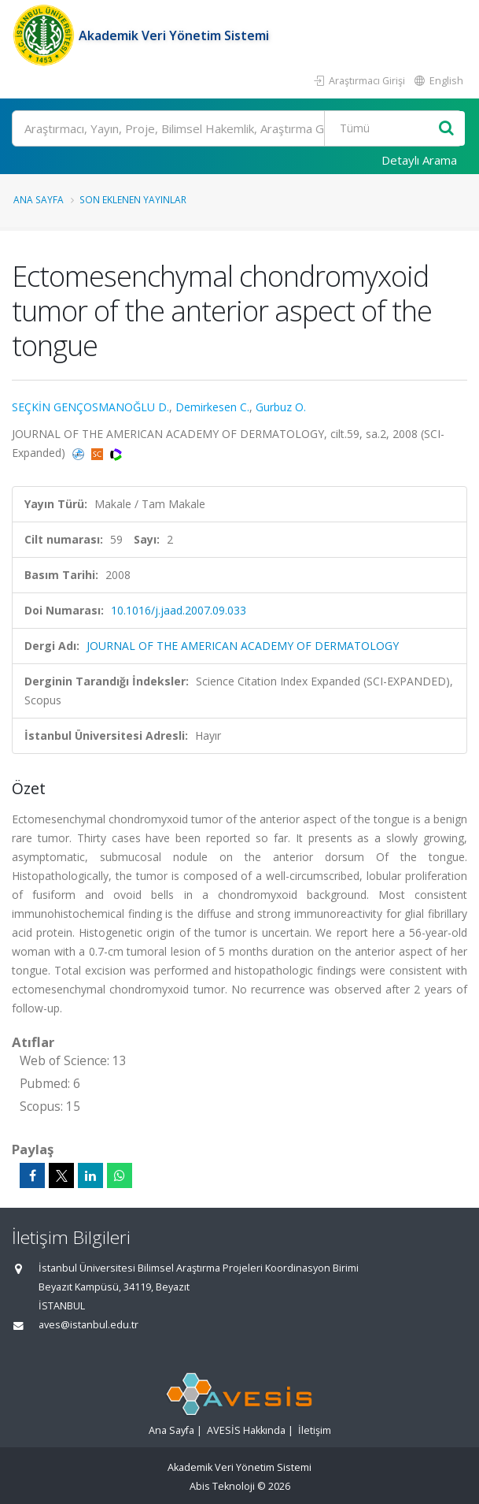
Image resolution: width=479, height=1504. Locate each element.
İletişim (314, 1430)
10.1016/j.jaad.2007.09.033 (178, 610)
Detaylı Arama (419, 160)
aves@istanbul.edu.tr (88, 1324)
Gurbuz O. (281, 406)
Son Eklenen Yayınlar (132, 199)
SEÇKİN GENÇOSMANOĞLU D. (90, 406)
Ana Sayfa (38, 199)
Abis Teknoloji (222, 1486)
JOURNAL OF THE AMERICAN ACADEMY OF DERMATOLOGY (243, 645)
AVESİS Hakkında (246, 1430)
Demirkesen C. (212, 406)
